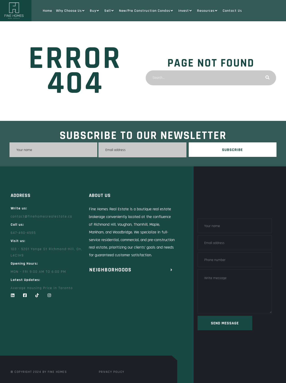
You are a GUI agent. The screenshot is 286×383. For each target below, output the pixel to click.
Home (47, 11)
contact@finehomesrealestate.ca (41, 216)
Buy (95, 11)
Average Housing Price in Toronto (42, 287)
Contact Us (232, 11)
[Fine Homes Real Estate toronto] (92, 333)
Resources (208, 11)
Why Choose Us (71, 11)
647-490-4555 (23, 232)
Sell (109, 11)
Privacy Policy (111, 372)
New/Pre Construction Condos (146, 11)
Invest (185, 11)
